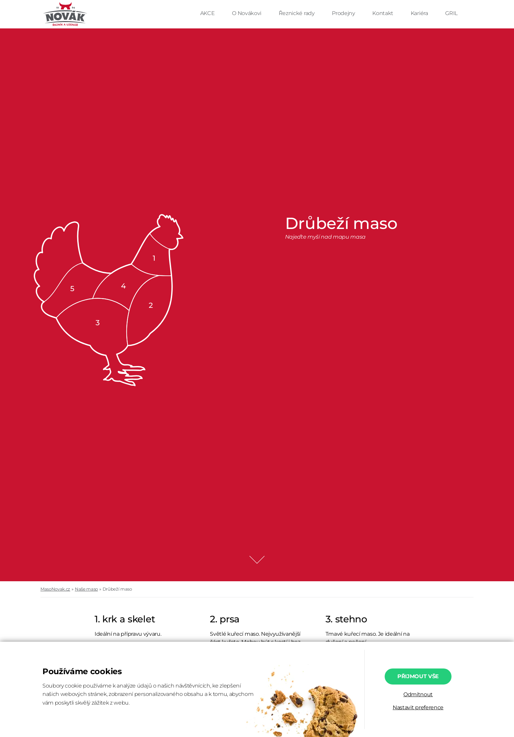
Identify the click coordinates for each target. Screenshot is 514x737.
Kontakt (383, 13)
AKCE (208, 13)
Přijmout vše (418, 676)
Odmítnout (418, 694)
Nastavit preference (418, 707)
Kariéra (420, 13)
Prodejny (344, 13)
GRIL (451, 13)
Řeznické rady (297, 13)
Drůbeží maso (117, 589)
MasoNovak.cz (55, 589)
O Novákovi (247, 13)
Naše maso (86, 589)
